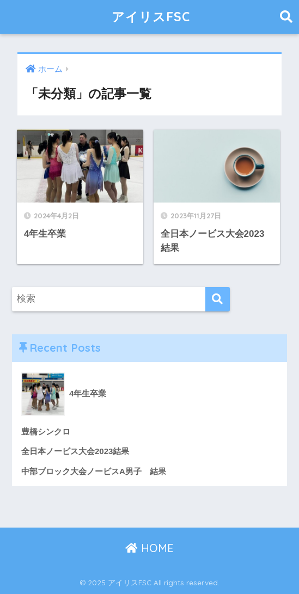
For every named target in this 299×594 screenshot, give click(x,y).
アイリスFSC (151, 17)
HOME (149, 548)
